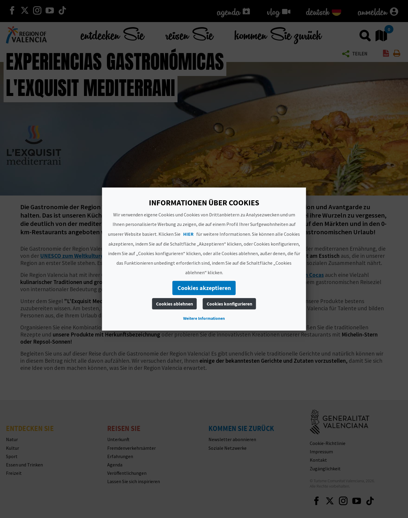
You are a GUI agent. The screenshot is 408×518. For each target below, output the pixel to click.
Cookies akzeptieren (204, 287)
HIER (188, 234)
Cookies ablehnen (174, 304)
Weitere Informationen (204, 318)
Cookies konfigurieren (229, 304)
